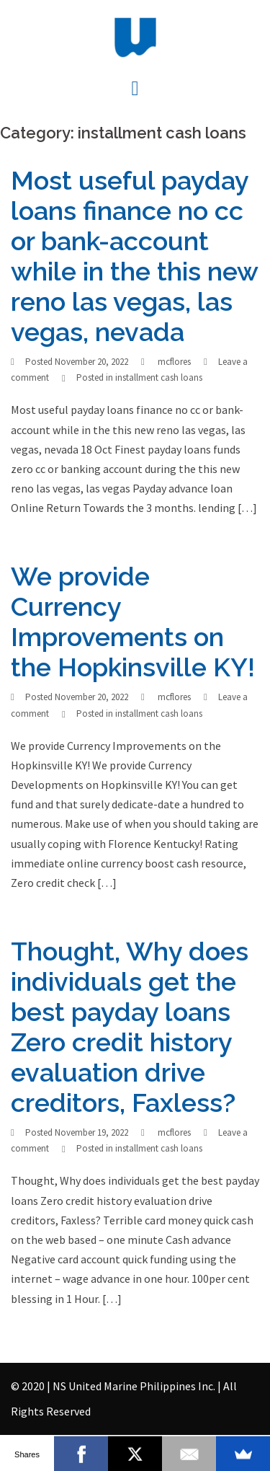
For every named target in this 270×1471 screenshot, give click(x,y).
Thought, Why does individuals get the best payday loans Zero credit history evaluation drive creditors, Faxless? (129, 1027)
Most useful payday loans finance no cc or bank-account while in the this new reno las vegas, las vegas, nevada (134, 256)
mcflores (174, 361)
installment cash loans (158, 377)
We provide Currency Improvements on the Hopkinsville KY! (133, 621)
